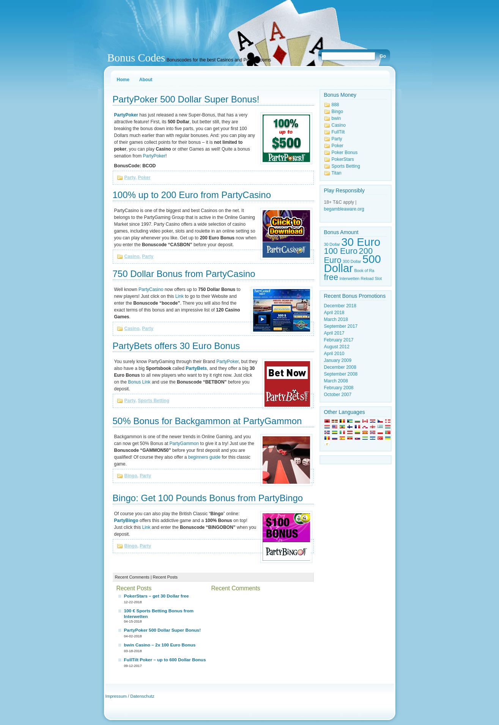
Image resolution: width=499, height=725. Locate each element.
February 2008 (339, 387)
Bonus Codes (136, 58)
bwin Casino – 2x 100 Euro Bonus (160, 645)
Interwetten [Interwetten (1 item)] (350, 278)
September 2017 (341, 326)
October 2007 (338, 394)
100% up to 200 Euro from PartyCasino (192, 195)
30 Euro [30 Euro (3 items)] (361, 242)
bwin (336, 118)
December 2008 (340, 367)
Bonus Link (139, 382)
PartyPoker (154, 156)
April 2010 (334, 353)
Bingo (130, 475)
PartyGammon (184, 443)
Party (129, 177)
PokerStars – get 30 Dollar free (156, 596)
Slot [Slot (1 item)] (378, 278)
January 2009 (338, 360)
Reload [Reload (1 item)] (367, 278)
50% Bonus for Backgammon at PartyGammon (207, 421)
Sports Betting (153, 400)
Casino (132, 256)
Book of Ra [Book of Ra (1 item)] (364, 270)
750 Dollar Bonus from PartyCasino (184, 274)
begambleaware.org (344, 209)
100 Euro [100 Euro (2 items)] (341, 251)
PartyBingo (126, 520)
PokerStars (343, 159)
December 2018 (340, 305)
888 (335, 104)
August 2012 (336, 346)
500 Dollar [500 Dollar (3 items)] (352, 263)
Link (179, 296)
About (146, 79)
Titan (337, 173)
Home (123, 79)
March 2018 (336, 319)
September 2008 (341, 374)
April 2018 (334, 312)
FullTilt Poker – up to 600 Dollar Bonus (165, 659)
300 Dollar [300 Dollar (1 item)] (352, 261)
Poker (144, 177)
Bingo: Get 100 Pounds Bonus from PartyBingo (208, 498)
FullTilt (338, 132)
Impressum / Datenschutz (129, 696)
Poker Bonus (345, 152)
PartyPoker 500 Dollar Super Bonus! (186, 99)
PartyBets (196, 368)
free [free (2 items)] (331, 277)
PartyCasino (151, 289)
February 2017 (339, 340)
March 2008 (336, 381)
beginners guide (204, 457)
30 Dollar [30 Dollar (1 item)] (332, 244)
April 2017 (334, 333)
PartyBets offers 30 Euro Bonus (176, 346)
